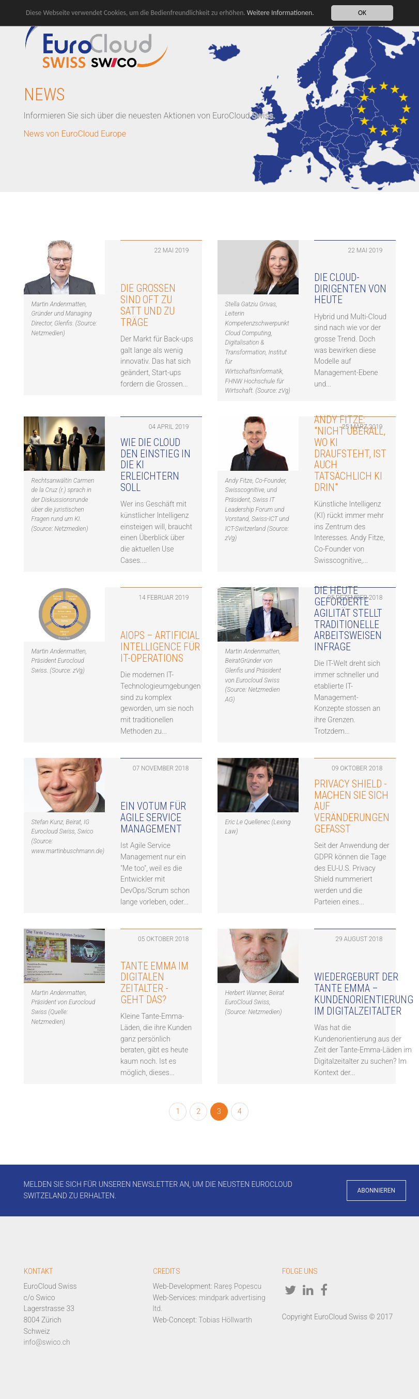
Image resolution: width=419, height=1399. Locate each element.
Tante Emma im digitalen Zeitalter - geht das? (154, 983)
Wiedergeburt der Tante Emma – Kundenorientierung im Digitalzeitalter (363, 994)
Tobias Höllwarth (225, 1320)
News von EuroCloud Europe (75, 134)
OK (362, 12)
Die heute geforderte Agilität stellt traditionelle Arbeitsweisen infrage (348, 619)
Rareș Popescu (237, 1286)
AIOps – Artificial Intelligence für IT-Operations (160, 647)
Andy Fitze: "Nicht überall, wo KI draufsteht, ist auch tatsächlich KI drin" (350, 454)
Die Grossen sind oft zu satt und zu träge (148, 305)
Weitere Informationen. (280, 12)
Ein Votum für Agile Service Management (153, 817)
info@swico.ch (47, 1342)
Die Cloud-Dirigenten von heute (350, 289)
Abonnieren (377, 1190)
